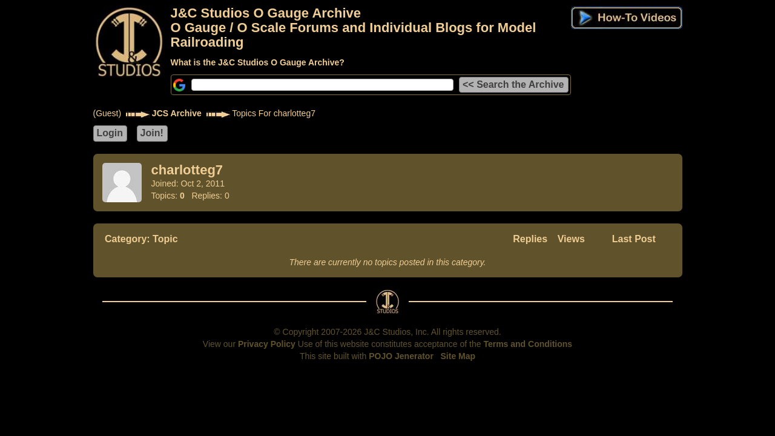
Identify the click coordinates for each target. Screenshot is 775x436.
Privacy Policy (266, 344)
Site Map (458, 356)
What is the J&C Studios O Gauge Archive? (258, 62)
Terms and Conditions (527, 344)
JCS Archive (177, 113)
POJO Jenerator (401, 356)
